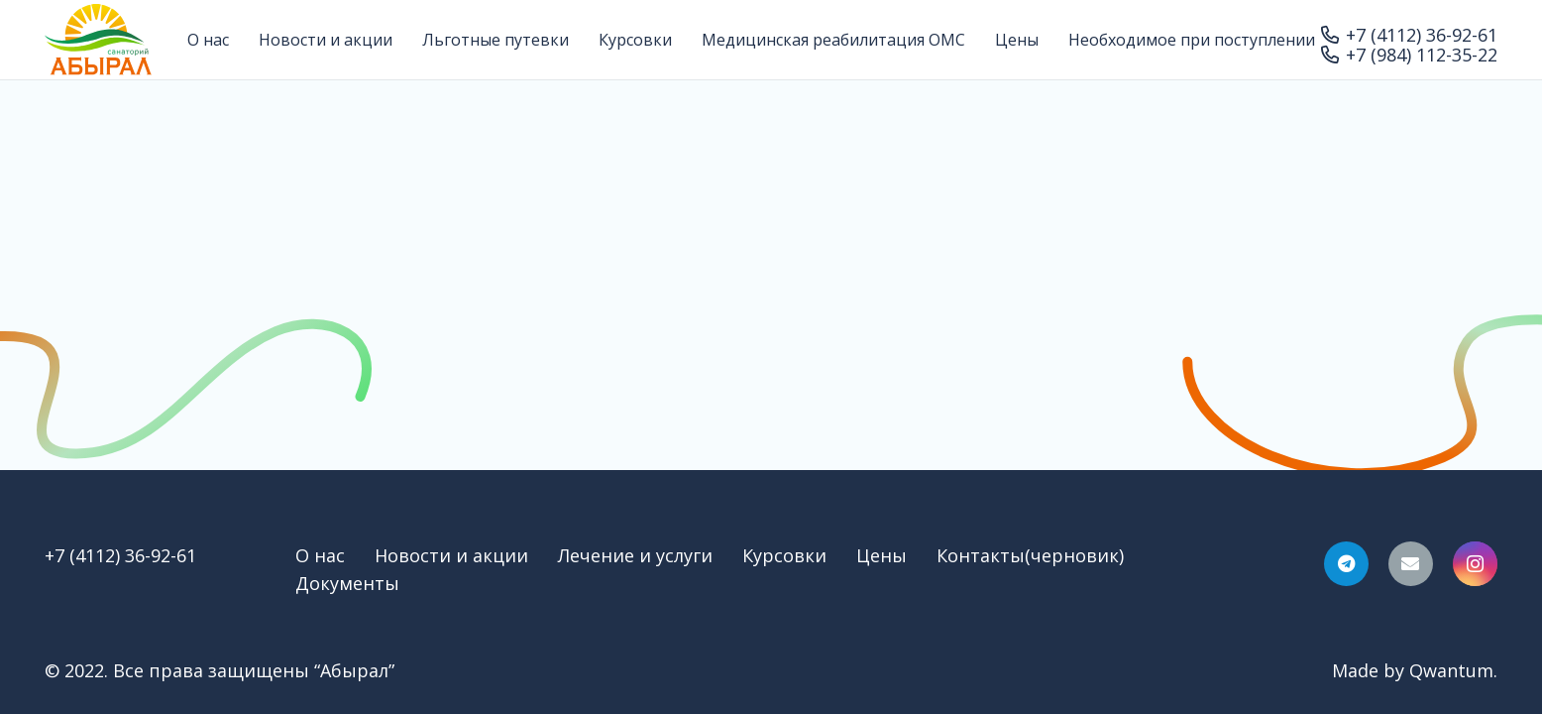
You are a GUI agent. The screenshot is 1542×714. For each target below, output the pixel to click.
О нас (320, 555)
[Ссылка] (98, 39)
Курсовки (784, 555)
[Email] (1410, 563)
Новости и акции (451, 555)
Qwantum (1451, 670)
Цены (881, 555)
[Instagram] (1475, 563)
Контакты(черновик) (1030, 555)
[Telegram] (1346, 563)
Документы (347, 583)
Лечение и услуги (635, 555)
